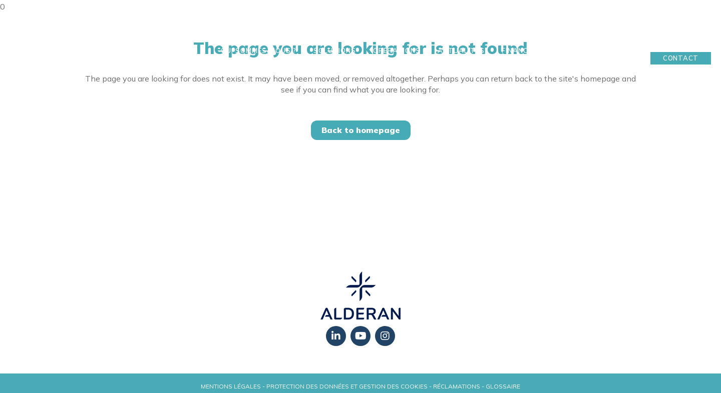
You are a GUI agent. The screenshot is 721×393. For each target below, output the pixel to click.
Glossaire (503, 386)
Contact (680, 58)
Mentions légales (231, 386)
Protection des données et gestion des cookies (347, 386)
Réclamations (456, 386)
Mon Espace (680, 42)
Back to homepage (360, 130)
